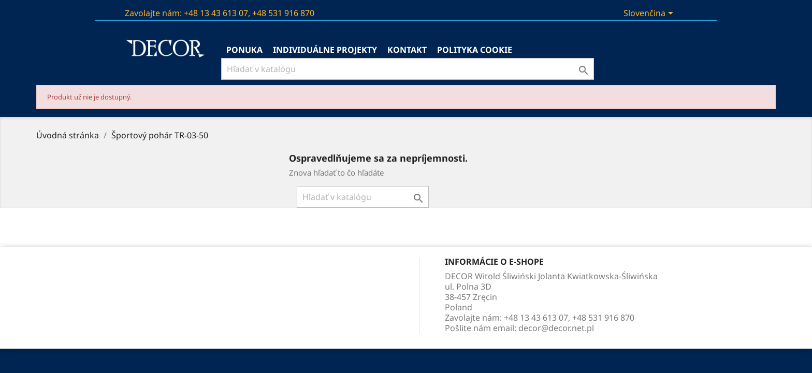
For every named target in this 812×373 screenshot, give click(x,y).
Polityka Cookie (474, 49)
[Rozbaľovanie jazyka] (655, 14)
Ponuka (244, 49)
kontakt (407, 49)
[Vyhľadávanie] (407, 69)
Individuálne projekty (325, 49)
